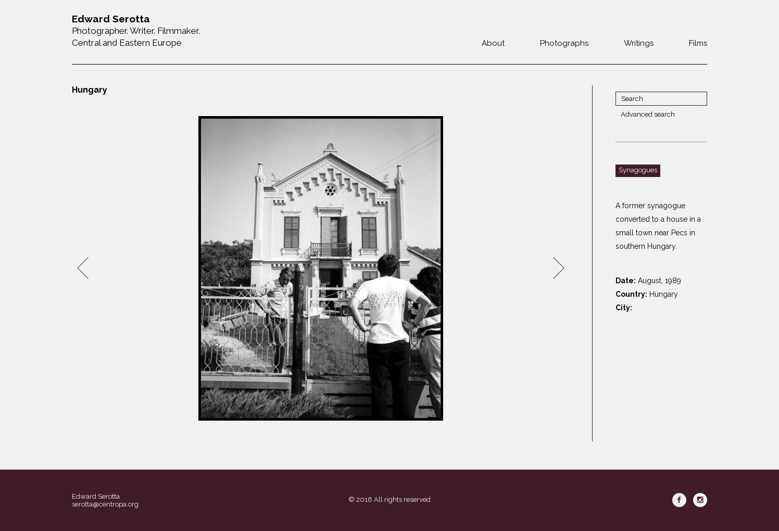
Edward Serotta (96, 496)
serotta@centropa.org (105, 504)
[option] (321, 268)
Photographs (564, 43)
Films (698, 43)
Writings (639, 43)
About (493, 43)
